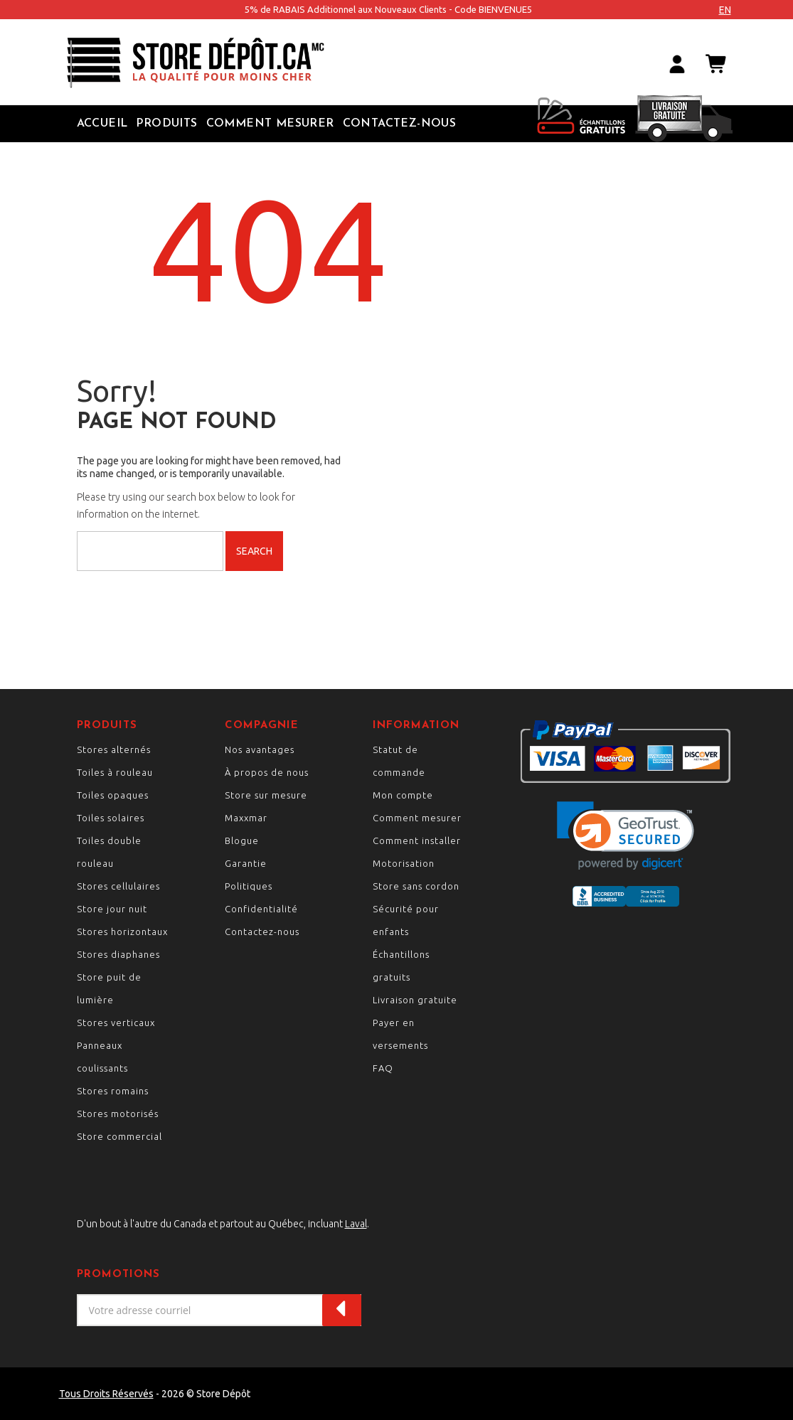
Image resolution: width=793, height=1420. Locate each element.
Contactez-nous (400, 123)
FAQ (383, 1068)
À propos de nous (267, 772)
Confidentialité (261, 909)
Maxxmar (246, 818)
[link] (625, 836)
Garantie (246, 863)
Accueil (102, 123)
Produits (166, 123)
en (725, 10)
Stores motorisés (118, 1114)
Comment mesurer (417, 818)
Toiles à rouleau (115, 772)
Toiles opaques (113, 795)
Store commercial (119, 1136)
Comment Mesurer (270, 123)
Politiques (248, 886)
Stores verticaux (116, 1022)
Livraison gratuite (415, 1000)
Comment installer (417, 840)
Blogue (242, 840)
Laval (356, 1223)
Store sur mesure (266, 795)
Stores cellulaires (118, 886)
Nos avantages (259, 749)
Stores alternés (114, 749)
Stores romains (113, 1091)
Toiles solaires (110, 818)
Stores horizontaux (122, 931)
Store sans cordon (416, 886)
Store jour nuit (112, 909)
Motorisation (404, 863)
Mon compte (403, 795)
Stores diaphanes (118, 954)
